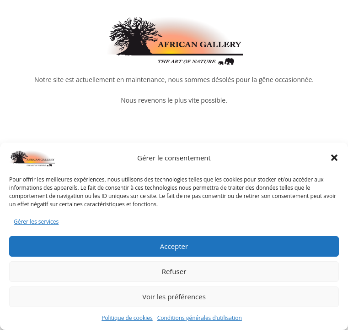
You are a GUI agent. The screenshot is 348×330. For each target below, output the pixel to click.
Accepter (174, 246)
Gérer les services (36, 222)
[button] (334, 157)
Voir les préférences (174, 296)
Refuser (174, 271)
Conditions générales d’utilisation (199, 318)
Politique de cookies (127, 318)
